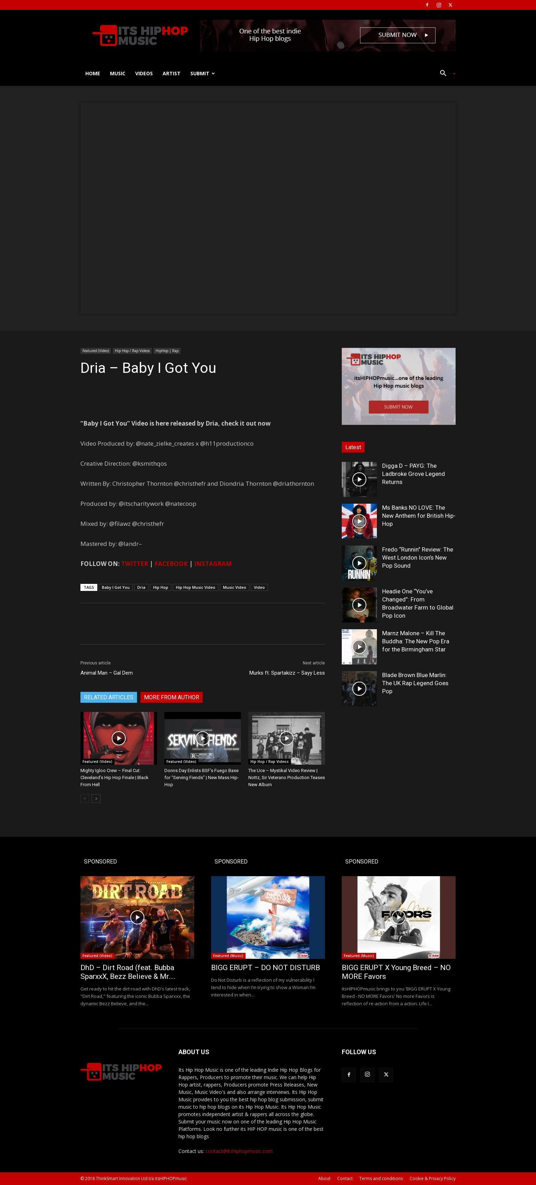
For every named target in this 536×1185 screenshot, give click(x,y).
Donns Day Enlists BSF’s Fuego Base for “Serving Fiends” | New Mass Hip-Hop (201, 777)
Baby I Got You (116, 587)
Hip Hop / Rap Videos (132, 350)
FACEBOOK (171, 564)
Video (259, 587)
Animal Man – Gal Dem (106, 673)
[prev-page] (84, 798)
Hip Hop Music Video (195, 587)
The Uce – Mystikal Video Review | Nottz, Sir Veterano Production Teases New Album (286, 777)
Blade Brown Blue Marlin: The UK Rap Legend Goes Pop (415, 683)
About (324, 1178)
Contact (345, 1178)
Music (117, 73)
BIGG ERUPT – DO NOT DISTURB (265, 967)
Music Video (234, 587)
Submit (202, 73)
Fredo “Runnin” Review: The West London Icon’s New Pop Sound (417, 557)
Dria (141, 587)
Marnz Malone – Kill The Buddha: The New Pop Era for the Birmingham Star (415, 641)
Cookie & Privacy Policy (433, 1178)
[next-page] (96, 798)
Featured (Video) (96, 350)
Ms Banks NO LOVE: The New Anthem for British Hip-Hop (419, 515)
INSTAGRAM (213, 564)
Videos (144, 73)
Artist (172, 73)
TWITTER (134, 564)
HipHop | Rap (167, 350)
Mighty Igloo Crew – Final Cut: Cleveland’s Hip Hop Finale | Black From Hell (114, 777)
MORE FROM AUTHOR (171, 697)
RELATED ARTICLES (108, 697)
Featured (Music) (228, 955)
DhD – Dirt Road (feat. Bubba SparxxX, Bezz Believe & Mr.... (128, 972)
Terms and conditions (381, 1178)
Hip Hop (160, 587)
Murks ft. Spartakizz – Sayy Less (287, 673)
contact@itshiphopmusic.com (239, 1151)
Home (92, 73)
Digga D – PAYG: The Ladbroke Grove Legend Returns (413, 473)
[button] (445, 74)
